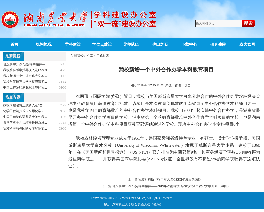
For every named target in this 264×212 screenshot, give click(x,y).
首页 (15, 44)
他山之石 (160, 44)
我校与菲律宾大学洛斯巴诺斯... (25, 82)
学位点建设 (102, 44)
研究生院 (218, 44)
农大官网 (247, 44)
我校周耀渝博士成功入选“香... (24, 105)
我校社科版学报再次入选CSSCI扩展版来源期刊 (171, 179)
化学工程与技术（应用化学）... (25, 111)
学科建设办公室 (82, 56)
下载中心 (189, 44)
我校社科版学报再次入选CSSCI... (26, 70)
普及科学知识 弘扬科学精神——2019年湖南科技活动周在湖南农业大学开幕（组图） (171, 186)
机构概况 (44, 44)
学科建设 (73, 44)
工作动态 (103, 56)
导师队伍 (131, 44)
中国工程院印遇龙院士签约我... (25, 87)
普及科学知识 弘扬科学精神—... (25, 64)
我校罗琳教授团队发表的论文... (25, 128)
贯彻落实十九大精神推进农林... (25, 123)
